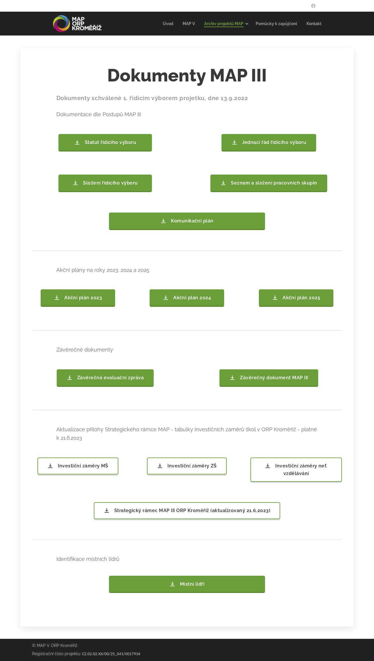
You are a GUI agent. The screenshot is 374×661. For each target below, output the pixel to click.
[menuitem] (159, 23)
